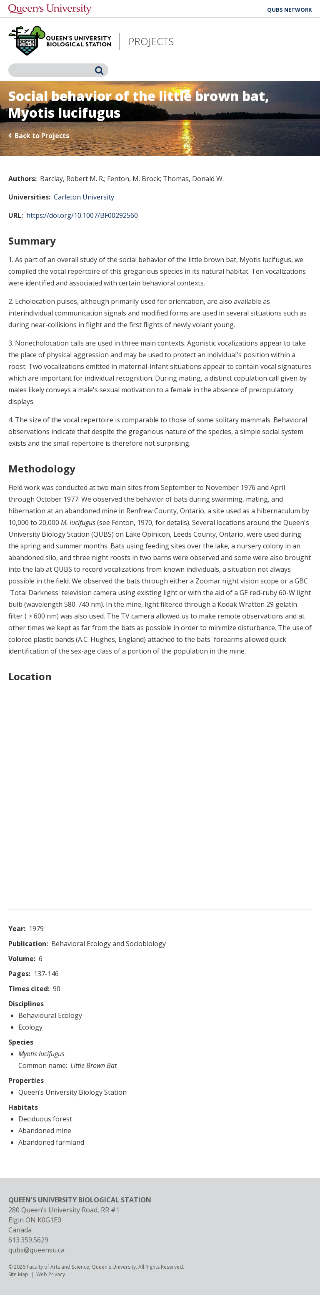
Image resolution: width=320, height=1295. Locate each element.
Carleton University (84, 197)
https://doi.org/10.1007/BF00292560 (82, 215)
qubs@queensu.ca (36, 1250)
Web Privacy (50, 1274)
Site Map (18, 1274)
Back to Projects (42, 135)
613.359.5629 (28, 1240)
